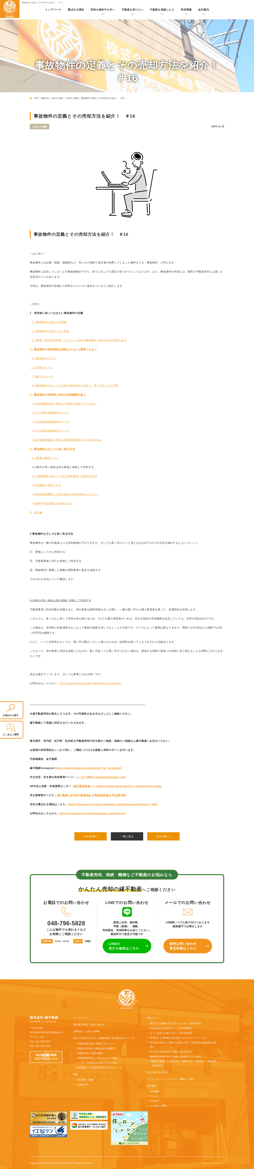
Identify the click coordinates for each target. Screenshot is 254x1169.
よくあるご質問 (158, 1106)
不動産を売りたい (132, 9)
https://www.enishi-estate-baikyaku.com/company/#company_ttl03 (112, 804)
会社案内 (203, 9)
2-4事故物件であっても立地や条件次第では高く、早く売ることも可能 (75, 385)
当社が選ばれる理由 (157, 1072)
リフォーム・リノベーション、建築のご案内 (170, 1079)
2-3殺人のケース (43, 376)
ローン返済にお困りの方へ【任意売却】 (171, 1033)
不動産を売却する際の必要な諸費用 (96, 1048)
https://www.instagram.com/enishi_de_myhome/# (88, 768)
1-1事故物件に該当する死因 (48, 322)
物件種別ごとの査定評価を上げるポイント (99, 1067)
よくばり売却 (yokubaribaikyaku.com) (101, 777)
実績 (75, 1074)
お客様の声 (83, 1085)
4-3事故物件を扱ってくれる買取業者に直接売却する (65, 476)
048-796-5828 (66, 916)
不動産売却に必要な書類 (90, 1053)
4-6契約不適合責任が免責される (52, 503)
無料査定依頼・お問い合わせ (88, 1024)
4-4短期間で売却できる (47, 485)
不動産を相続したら (162, 9)
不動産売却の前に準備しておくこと (96, 1043)
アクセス (154, 1096)
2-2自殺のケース (41, 367)
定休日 (78, 941)
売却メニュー (154, 1018)
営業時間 (47, 941)
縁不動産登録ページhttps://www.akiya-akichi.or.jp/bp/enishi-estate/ (118, 786)
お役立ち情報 (72, 98)
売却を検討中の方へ (103, 9)
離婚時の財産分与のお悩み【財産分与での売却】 (176, 1056)
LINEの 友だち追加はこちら (124, 946)
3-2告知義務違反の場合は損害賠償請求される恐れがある (67, 440)
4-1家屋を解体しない (44, 458)
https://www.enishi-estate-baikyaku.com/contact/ (90, 683)
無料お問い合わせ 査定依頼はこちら (182, 946)
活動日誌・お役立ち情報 (52, 98)
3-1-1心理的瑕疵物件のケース (51, 412)
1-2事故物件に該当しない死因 (49, 331)
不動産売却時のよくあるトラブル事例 (97, 1058)
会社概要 (154, 1091)
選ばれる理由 (76, 9)
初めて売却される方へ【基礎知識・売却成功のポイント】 (104, 1038)
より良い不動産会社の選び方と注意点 (97, 1063)
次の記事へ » (163, 836)
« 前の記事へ (90, 836)
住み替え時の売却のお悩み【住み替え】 (171, 1052)
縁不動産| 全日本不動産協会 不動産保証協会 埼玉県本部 (92, 795)
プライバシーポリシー (212, 1163)
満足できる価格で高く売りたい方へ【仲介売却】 (176, 1023)
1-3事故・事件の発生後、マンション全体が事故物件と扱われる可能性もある (78, 340)
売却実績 (186, 9)
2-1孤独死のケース (43, 358)
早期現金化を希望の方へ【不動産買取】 (171, 1028)
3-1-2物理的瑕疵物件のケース (51, 421)
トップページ (53, 9)
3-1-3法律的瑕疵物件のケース (51, 430)
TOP (36, 98)
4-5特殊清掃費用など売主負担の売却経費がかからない (66, 494)
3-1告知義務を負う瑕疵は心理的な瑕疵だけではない (65, 403)
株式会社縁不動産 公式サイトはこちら (46, 1057)
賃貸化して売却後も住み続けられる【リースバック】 (178, 1038)
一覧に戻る (127, 836)
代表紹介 (154, 1101)
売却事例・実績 (85, 1080)
